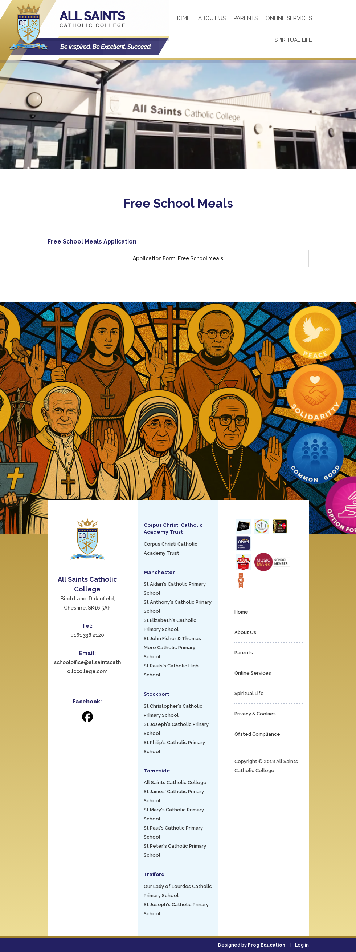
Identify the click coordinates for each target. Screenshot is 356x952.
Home (182, 18)
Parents (246, 18)
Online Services (289, 18)
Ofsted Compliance (257, 734)
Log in (302, 945)
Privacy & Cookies (255, 713)
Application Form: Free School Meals (178, 258)
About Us (212, 18)
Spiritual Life (293, 40)
